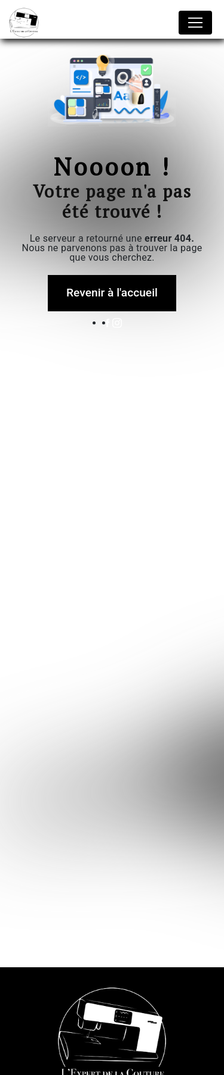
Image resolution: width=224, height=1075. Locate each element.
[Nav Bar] (195, 23)
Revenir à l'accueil (112, 292)
